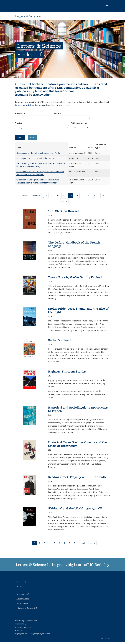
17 (96, 196)
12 (65, 196)
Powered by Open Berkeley (26, 620)
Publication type (79, 123)
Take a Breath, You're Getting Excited (75, 277)
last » (65, 201)
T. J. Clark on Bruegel (63, 211)
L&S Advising (22, 603)
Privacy (18, 630)
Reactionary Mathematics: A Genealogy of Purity (38, 153)
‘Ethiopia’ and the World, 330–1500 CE (75, 508)
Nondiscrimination (23, 627)
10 (53, 196)
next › (105, 196)
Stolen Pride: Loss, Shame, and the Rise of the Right (78, 310)
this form (56, 91)
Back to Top (105, 638)
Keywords (20, 113)
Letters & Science (28, 16)
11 (59, 196)
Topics (18, 123)
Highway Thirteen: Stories (67, 371)
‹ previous (36, 196)
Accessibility (20, 624)
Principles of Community (27, 608)
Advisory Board (23, 599)
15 (84, 196)
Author (57, 113)
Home (19, 586)
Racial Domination (61, 340)
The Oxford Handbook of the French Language (74, 244)
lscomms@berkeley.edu (32, 94)
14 (77, 196)
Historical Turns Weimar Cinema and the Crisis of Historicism (77, 444)
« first (25, 196)
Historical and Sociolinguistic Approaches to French (78, 409)
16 (90, 196)
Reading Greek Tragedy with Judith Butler (35, 158)
